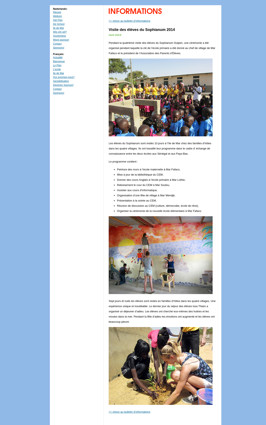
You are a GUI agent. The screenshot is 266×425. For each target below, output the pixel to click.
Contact (57, 43)
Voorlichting (59, 35)
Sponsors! (58, 47)
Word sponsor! (61, 39)
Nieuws (57, 12)
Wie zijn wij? (60, 32)
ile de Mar (58, 28)
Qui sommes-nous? (64, 77)
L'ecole (57, 69)
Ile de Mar (58, 73)
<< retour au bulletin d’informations (129, 20)
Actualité (58, 57)
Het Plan (58, 20)
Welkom (57, 16)
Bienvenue (59, 61)
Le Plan (57, 65)
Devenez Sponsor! (63, 85)
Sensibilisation (61, 81)
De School (58, 24)
